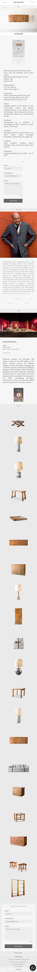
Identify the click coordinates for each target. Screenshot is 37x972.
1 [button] (32, 320)
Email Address (8, 173)
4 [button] (32, 325)
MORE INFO (6, 353)
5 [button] (32, 327)
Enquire (6, 180)
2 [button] (32, 17)
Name (6, 165)
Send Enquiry (13, 201)
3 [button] (32, 19)
